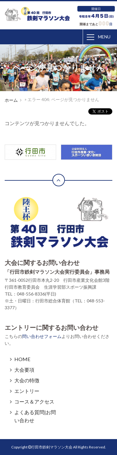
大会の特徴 (26, 380)
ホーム (11, 100)
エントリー (26, 391)
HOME (22, 359)
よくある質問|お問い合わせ (35, 416)
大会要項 (24, 370)
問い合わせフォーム (41, 336)
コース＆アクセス (34, 401)
